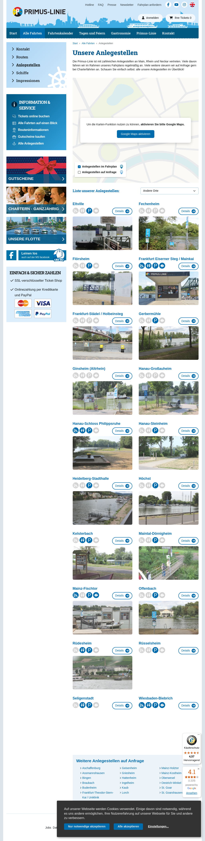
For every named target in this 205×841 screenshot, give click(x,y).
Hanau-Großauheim (155, 369)
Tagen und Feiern (92, 33)
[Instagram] (184, 5)
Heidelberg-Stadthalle (91, 479)
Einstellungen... (158, 826)
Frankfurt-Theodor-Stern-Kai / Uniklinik (98, 795)
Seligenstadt (83, 698)
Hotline (89, 4)
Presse (112, 4)
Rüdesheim (82, 643)
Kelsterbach (83, 534)
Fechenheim (149, 204)
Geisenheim (129, 768)
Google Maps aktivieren (135, 134)
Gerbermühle (150, 314)
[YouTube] (176, 5)
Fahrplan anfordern (149, 4)
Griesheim (128, 773)
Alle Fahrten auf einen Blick (34, 123)
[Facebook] (168, 5)
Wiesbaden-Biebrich (156, 698)
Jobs (48, 827)
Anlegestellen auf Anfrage (102, 172)
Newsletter (127, 4)
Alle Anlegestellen (28, 143)
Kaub (125, 787)
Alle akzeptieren (128, 826)
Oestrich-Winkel (171, 782)
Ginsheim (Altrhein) (89, 369)
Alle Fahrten (32, 33)
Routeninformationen (30, 130)
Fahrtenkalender (60, 33)
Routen (20, 57)
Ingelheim (128, 782)
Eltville (78, 204)
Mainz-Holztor (170, 768)
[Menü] (198, 735)
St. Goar (167, 787)
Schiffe (20, 72)
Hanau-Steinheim (153, 424)
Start (13, 33)
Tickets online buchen (30, 116)
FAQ (101, 4)
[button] (198, 769)
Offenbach (147, 589)
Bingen (86, 777)
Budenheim (89, 787)
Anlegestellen (26, 64)
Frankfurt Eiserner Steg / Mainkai (166, 259)
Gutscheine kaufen (28, 136)
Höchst (145, 479)
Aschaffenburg (91, 768)
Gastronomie (121, 33)
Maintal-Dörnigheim (155, 534)
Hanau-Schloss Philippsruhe (97, 424)
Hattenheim (129, 777)
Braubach (88, 782)
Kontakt (168, 33)
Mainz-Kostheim (172, 773)
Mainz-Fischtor (85, 589)
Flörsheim (81, 259)
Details (122, 211)
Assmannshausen (93, 773)
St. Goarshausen (172, 792)
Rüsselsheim (150, 643)
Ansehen (191, 793)
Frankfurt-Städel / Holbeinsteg (98, 314)
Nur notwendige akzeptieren (87, 826)
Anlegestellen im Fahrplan (102, 167)
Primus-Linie (146, 33)
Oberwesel (168, 777)
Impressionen (26, 80)
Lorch (125, 792)
